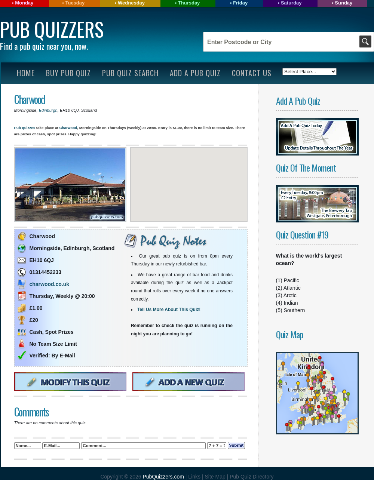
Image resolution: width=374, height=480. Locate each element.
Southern (294, 310)
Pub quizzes (25, 128)
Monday (24, 3)
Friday (240, 3)
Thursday (189, 3)
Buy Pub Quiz (68, 73)
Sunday (343, 3)
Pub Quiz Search (130, 73)
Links (194, 477)
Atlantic (292, 288)
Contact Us (252, 73)
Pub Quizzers (52, 29)
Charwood (29, 99)
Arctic (290, 295)
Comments (31, 411)
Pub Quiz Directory (251, 477)
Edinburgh (48, 110)
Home (26, 73)
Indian (291, 303)
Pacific (291, 280)
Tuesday (75, 3)
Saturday (291, 3)
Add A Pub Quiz (195, 73)
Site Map (216, 477)
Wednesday (131, 3)
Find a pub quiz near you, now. (44, 46)
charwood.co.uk (50, 284)
